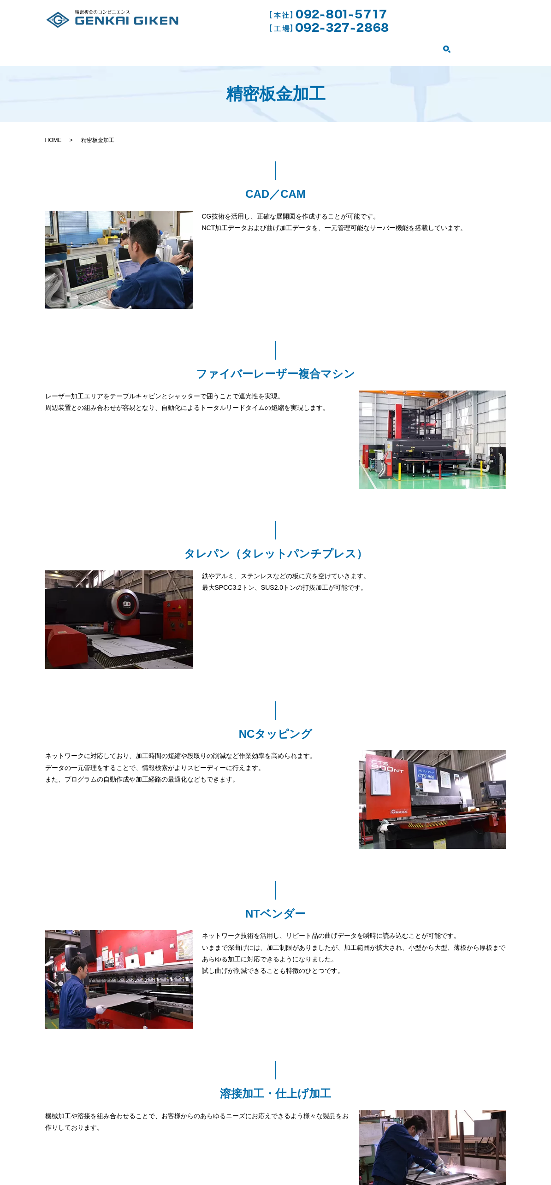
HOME (67, 46)
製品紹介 (462, 46)
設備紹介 (412, 46)
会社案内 (114, 46)
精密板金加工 (223, 46)
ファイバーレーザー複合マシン (321, 46)
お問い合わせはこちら (451, 20)
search (497, 47)
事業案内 (164, 46)
